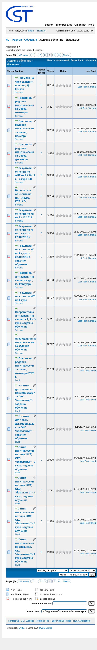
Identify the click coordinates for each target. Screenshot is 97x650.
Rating (63, 71)
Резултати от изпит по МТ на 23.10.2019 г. (25, 214)
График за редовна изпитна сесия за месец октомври (24, 105)
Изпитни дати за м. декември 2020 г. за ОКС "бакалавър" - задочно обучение (24, 427)
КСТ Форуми (14, 39)
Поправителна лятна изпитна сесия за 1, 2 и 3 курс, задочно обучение (25, 319)
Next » (66, 55)
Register (41, 30)
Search (49, 24)
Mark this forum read (58, 60)
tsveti (17, 380)
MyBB (21, 628)
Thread (11, 71)
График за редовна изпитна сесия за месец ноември (24, 128)
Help (91, 24)
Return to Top (42, 621)
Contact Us (13, 621)
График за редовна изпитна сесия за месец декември (24, 152)
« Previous (24, 55)
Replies (41, 69)
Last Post (91, 71)
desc (41, 72)
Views (50, 71)
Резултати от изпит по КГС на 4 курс (25, 296)
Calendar (80, 24)
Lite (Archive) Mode (61, 621)
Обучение (30, 39)
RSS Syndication (81, 621)
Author (19, 71)
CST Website (27, 621)
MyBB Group (45, 628)
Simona (19, 92)
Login (31, 30)
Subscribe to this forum (83, 60)
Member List (64, 24)
